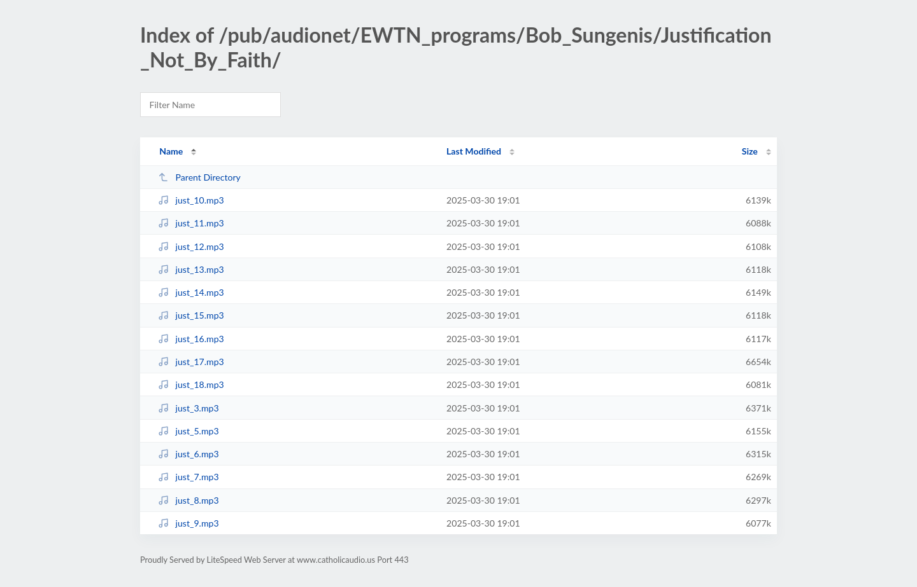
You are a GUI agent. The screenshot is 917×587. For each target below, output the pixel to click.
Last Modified (473, 151)
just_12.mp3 (191, 246)
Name (171, 151)
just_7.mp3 (188, 476)
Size (750, 151)
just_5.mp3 (188, 430)
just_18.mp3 (191, 384)
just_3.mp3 (188, 408)
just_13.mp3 (191, 269)
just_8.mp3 (188, 500)
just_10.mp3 (191, 200)
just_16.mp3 (191, 338)
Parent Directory (199, 177)
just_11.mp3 (191, 223)
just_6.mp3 (188, 453)
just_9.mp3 (188, 523)
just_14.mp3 (191, 292)
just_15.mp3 (191, 315)
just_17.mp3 (191, 361)
